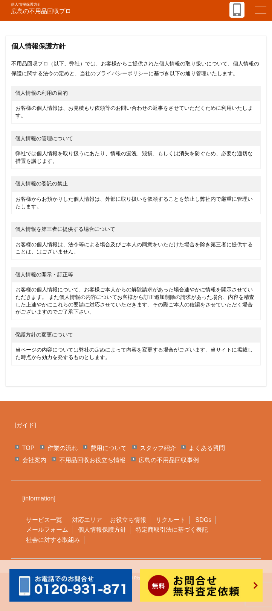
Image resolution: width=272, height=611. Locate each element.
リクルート (171, 520)
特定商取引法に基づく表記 (172, 529)
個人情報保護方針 (102, 529)
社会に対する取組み (53, 540)
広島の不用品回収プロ (41, 11)
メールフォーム (47, 529)
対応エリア (87, 520)
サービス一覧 (44, 520)
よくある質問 (207, 448)
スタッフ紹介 (158, 448)
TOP (28, 448)
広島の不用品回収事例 (169, 460)
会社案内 (34, 460)
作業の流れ (62, 448)
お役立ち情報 (128, 520)
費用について (108, 448)
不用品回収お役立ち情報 (92, 460)
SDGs (203, 520)
